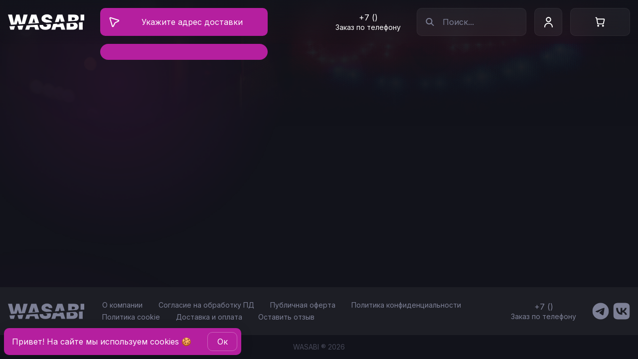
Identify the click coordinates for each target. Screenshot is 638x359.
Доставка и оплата (209, 317)
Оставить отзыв (286, 317)
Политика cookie (131, 317)
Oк (222, 342)
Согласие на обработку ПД (206, 305)
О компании (122, 305)
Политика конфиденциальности (406, 305)
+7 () (368, 17)
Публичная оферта (302, 305)
